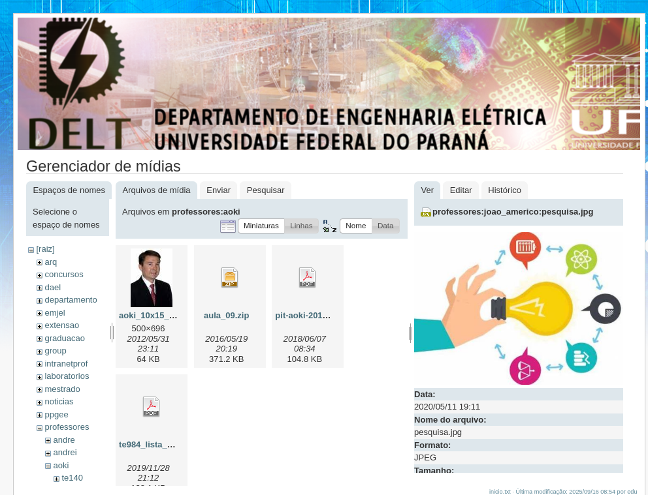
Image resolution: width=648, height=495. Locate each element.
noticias (58, 401)
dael (52, 287)
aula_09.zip (226, 315)
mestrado (62, 389)
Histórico (504, 190)
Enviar (218, 190)
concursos (63, 274)
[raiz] (45, 249)
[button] (261, 225)
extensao (61, 325)
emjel (54, 313)
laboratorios (66, 376)
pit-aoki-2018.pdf (308, 315)
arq (50, 262)
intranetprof (66, 363)
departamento (70, 300)
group (55, 350)
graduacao (64, 338)
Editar (461, 190)
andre (63, 440)
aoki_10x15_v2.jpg (156, 315)
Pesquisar (266, 190)
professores (66, 427)
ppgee (56, 414)
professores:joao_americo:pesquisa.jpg (512, 212)
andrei (64, 452)
